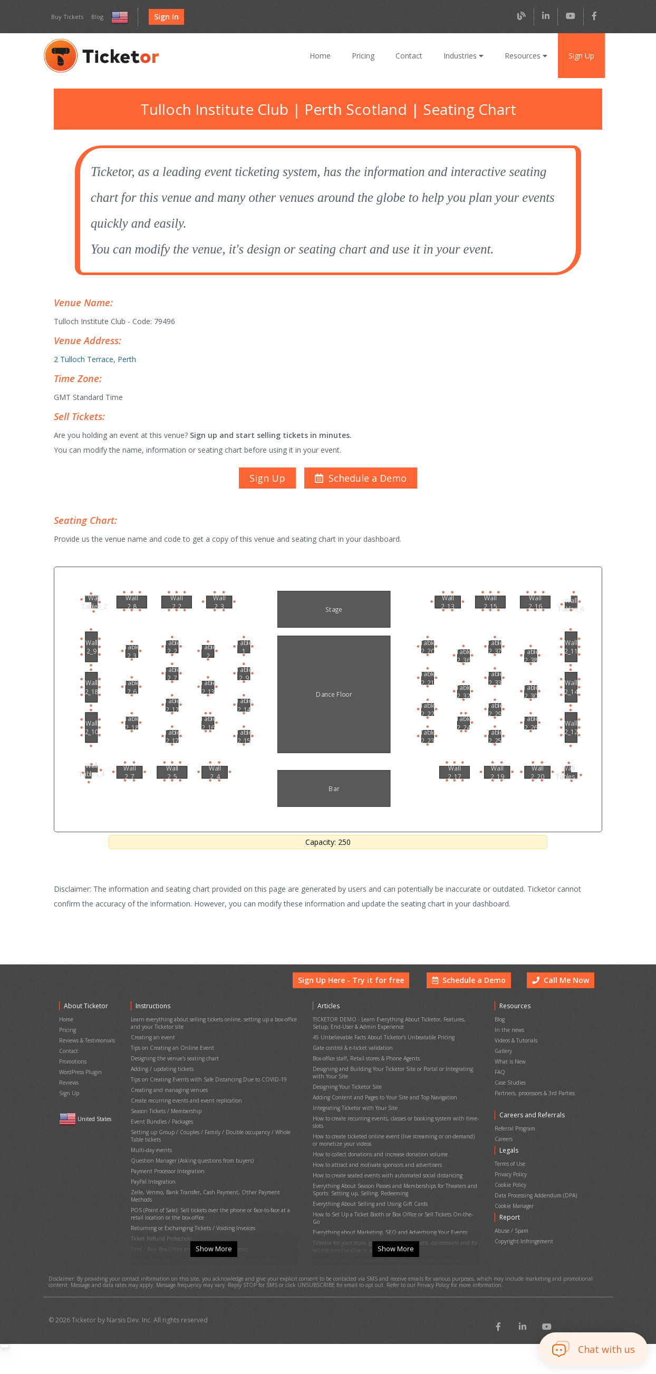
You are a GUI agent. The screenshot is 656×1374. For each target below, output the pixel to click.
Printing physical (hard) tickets (166, 1236)
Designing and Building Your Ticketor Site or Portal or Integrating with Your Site (394, 1075)
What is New (510, 1066)
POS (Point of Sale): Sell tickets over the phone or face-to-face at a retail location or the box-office (209, 1188)
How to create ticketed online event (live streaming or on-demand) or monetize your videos (393, 1131)
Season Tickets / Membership (165, 1108)
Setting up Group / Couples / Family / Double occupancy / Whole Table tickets (214, 1129)
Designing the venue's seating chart (173, 1063)
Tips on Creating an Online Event (170, 1054)
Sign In (163, 17)
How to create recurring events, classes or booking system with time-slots (394, 1117)
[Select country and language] (117, 17)
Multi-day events (150, 1141)
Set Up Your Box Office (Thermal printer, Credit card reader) (201, 1227)
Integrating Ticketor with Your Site (352, 1105)
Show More (213, 1262)
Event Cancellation (153, 1245)
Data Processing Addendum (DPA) (535, 1183)
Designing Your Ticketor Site (346, 1087)
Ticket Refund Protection (160, 1209)
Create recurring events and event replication (184, 1099)
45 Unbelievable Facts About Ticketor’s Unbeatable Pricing (382, 1045)
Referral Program (515, 1125)
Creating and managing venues (168, 1090)
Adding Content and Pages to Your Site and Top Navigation (382, 1096)
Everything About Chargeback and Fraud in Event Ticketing (382, 1227)
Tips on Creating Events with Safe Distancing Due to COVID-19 (205, 1081)
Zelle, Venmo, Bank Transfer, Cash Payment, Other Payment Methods (213, 1177)
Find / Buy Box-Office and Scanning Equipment (186, 1218)
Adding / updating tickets (160, 1072)
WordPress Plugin (80, 1075)
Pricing (366, 55)
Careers (504, 1134)
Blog (94, 17)
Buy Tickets (66, 17)
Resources (526, 55)
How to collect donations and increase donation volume (378, 1143)
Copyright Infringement (521, 1222)
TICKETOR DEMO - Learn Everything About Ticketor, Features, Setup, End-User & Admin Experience (387, 1033)
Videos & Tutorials (516, 1048)
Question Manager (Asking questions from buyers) (190, 1150)
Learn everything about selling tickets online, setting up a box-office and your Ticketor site (210, 1033)
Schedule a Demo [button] (471, 994)
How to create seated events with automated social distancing (385, 1161)
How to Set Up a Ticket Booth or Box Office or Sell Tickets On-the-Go (394, 1194)
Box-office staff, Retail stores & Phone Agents (366, 1063)
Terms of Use (510, 1156)
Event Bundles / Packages (162, 1117)
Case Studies (510, 1084)
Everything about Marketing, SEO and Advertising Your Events (386, 1203)
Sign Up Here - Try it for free (359, 994)
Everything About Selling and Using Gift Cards (367, 1185)
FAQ (500, 1075)
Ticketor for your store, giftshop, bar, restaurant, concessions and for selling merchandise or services (393, 1215)
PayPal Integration (152, 1168)
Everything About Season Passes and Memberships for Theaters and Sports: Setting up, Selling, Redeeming (394, 1173)
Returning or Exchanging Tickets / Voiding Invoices (190, 1200)
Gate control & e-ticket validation (351, 1054)
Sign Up (581, 55)
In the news (508, 1039)
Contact (411, 55)
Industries (464, 55)
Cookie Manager (514, 1192)
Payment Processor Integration (167, 1159)
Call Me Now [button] (561, 994)
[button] (359, 467)
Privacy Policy (511, 1165)
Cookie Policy (511, 1174)
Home (323, 55)
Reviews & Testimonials (87, 1048)
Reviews (69, 1084)
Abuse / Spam (511, 1213)
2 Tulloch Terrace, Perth (93, 353)
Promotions (72, 1066)
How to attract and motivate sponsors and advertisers (375, 1152)
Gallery (503, 1057)
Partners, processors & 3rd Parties (535, 1093)
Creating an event (152, 1045)
